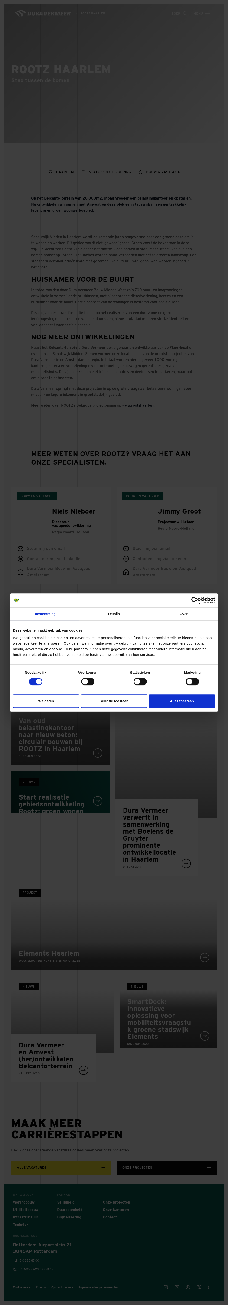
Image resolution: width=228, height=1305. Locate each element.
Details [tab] (114, 614)
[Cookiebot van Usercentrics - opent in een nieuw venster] (194, 600)
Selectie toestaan (114, 701)
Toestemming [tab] (44, 614)
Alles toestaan (182, 701)
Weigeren (46, 701)
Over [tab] (184, 614)
